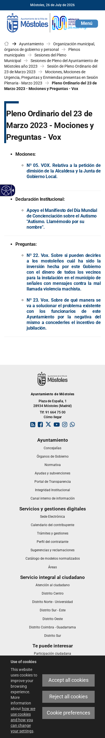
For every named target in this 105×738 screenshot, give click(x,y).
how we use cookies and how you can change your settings (23, 719)
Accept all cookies (68, 680)
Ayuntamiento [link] (31, 44)
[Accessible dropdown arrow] (12, 190)
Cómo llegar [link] (53, 417)
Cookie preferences (68, 713)
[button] (86, 24)
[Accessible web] (6, 190)
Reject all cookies (68, 696)
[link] (47, 22)
